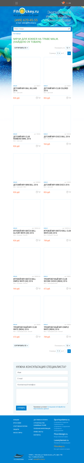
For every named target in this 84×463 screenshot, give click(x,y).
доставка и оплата (41, 420)
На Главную (17, 33)
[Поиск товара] (42, 29)
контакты (37, 435)
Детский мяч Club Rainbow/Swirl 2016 (22, 137)
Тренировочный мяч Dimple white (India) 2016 (56, 328)
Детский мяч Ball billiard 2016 (25, 89)
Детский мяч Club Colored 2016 (56, 89)
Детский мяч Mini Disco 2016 (56, 185)
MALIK (15, 86)
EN (70, 3)
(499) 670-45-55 (26, 20)
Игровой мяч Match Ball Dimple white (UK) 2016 (24, 280)
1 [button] (58, 53)
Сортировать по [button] (20, 48)
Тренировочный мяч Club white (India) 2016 (25, 328)
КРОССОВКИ (17, 423)
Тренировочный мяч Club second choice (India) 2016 (55, 280)
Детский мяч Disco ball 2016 (57, 136)
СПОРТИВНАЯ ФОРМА (20, 426)
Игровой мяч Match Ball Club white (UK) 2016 (57, 232)
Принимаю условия (49, 407)
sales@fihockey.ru (29, 23)
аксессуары (17, 432)
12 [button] (67, 48)
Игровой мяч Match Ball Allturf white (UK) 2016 (24, 232)
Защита (16, 429)
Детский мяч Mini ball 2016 (25, 185)
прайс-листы (38, 432)
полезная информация (42, 428)
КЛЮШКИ (16, 420)
